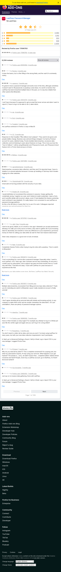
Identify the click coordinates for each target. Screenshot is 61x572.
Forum (4, 441)
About (4, 420)
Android (5, 473)
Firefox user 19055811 (19, 283)
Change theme (7, 565)
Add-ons (6, 417)
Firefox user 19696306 (19, 318)
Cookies (12, 552)
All (3, 480)
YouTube (5, 534)
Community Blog (9, 438)
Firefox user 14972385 (19, 161)
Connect (5, 513)
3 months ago (23, 83)
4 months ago (19, 112)
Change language (8, 561)
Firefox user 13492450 (19, 373)
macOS (5, 466)
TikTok (5, 538)
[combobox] (52, 11)
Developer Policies (9, 434)
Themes (14, 12)
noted (20, 556)
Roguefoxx (15, 331)
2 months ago (32, 65)
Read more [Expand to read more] (5, 210)
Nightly (5, 490)
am (13, 112)
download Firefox (42, 2)
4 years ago (32, 52)
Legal (20, 552)
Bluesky (5, 541)
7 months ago (32, 298)
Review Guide (7, 449)
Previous (17, 391)
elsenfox (15, 312)
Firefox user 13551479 (19, 100)
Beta (4, 493)
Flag (3, 79)
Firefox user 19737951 (19, 218)
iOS (3, 469)
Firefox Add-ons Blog (11, 424)
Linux (4, 476)
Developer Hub (8, 431)
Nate (13, 244)
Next (44, 391)
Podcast (5, 545)
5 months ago (23, 124)
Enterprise (6, 503)
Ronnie (14, 71)
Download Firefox (9, 459)
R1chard (15, 349)
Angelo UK (15, 191)
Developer (6, 521)
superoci (15, 83)
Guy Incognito (16, 367)
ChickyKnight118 (17, 181)
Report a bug (7, 445)
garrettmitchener (17, 167)
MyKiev (14, 155)
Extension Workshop (10, 427)
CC (13, 134)
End (13, 118)
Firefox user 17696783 (19, 52)
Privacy (4, 552)
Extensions (6, 12)
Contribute (6, 517)
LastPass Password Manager (18, 18)
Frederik (15, 124)
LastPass (12, 21)
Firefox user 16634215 (19, 257)
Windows (6, 462)
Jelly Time (15, 224)
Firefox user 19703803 (19, 298)
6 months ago (24, 191)
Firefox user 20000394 (19, 65)
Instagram (6, 531)
